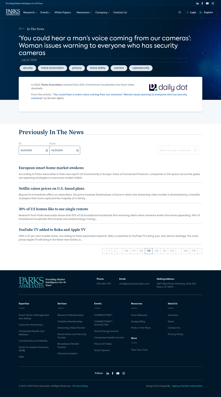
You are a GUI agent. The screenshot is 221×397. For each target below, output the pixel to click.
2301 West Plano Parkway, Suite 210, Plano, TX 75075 (176, 285)
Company (101, 12)
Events (45, 12)
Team (171, 322)
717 (134, 251)
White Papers (62, 12)
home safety (97, 68)
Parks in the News (141, 328)
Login (191, 12)
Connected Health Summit (109, 338)
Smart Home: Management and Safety (34, 317)
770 (194, 251)
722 (172, 251)
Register (206, 12)
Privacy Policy (175, 334)
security (28, 68)
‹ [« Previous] (104, 251)
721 (164, 251)
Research (29, 12)
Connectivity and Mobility (33, 341)
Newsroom (83, 12)
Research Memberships (71, 315)
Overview (173, 315)
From (52, 144)
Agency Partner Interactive (187, 386)
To (20, 144)
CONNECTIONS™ (103, 315)
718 (141, 251)
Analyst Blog (138, 322)
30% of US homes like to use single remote (53, 208)
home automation (52, 68)
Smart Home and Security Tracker (72, 336)
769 (185, 251)
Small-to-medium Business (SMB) (34, 349)
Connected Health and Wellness (31, 333)
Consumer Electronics (31, 325)
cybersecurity (140, 68)
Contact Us (120, 12)
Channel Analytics (68, 354)
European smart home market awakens (51, 167)
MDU (21, 357)
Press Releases (139, 315)
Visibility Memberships (70, 322)
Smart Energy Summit (106, 331)
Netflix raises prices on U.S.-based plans (51, 188)
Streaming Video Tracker (71, 328)
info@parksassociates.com (134, 284)
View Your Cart (139, 350)
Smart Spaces (102, 350)
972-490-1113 (104, 284)
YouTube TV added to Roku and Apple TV (52, 229)
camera (119, 68)
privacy (76, 68)
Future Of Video (103, 344)
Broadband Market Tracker (68, 345)
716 (126, 251)
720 (156, 251)
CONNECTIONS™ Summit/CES (103, 323)
